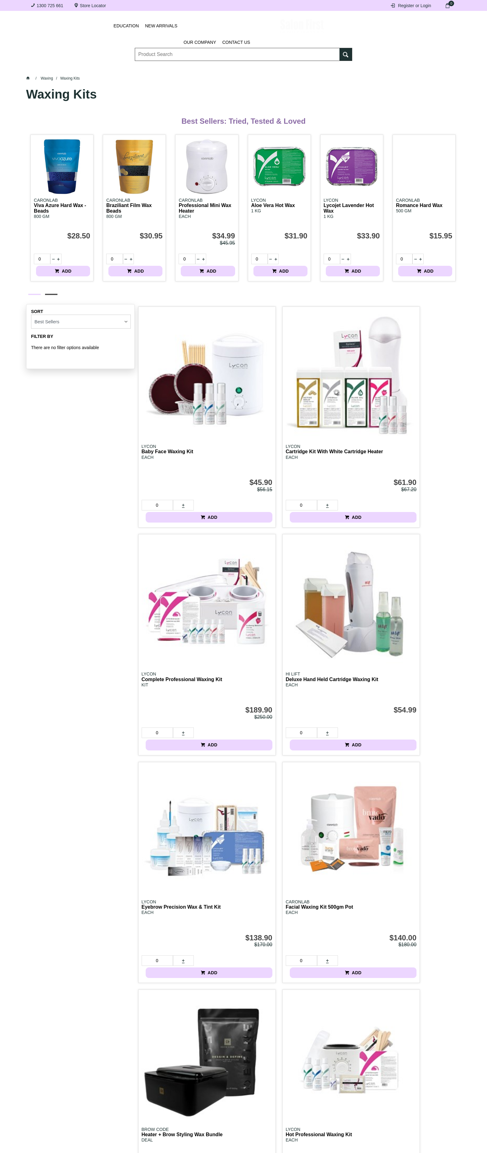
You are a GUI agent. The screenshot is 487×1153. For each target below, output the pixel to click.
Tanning (231, 68)
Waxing (273, 68)
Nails (192, 68)
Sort (37, 305)
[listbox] (81, 316)
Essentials (149, 68)
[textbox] (237, 50)
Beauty (347, 68)
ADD (79, 258)
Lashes (63, 68)
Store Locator (93, 5)
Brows (104, 68)
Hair (310, 68)
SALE (426, 68)
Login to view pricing (338, 593)
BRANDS (388, 68)
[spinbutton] (39, 259)
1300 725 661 (50, 5)
